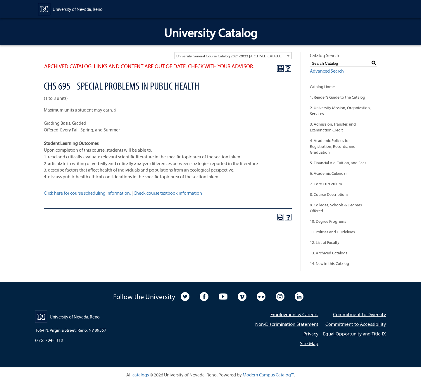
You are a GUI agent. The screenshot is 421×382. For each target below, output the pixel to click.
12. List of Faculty (324, 242)
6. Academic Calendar (328, 173)
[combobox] (233, 55)
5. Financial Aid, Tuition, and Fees (338, 162)
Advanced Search (327, 71)
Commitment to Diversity (359, 314)
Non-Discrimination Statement (286, 324)
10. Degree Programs (328, 221)
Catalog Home (322, 86)
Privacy (310, 333)
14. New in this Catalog (329, 263)
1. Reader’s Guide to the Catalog (337, 97)
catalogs (140, 375)
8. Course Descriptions (329, 194)
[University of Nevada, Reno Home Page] (70, 8)
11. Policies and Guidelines (332, 231)
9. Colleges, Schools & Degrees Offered (336, 207)
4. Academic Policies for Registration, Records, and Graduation (333, 146)
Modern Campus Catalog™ (268, 375)
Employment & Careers (294, 314)
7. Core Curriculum (326, 183)
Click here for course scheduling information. (87, 193)
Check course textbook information (168, 193)
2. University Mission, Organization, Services (340, 110)
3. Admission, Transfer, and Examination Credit (333, 127)
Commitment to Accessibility (355, 324)
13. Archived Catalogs (328, 253)
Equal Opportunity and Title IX (354, 333)
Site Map (309, 343)
